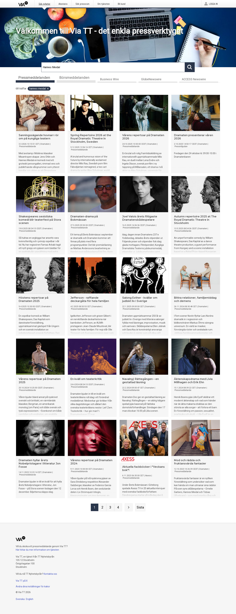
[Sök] (113, 67)
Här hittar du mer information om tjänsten (37, 549)
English (29, 599)
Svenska (20, 599)
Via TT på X (22, 580)
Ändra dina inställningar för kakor (33, 586)
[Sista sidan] (140, 508)
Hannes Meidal (39, 88)
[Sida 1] (94, 508)
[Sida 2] (102, 508)
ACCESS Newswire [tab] (194, 79)
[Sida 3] (110, 508)
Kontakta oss (50, 574)
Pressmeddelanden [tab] (34, 78)
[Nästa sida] (129, 508)
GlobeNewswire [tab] (151, 79)
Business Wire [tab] (109, 79)
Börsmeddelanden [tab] (74, 78)
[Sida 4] (118, 508)
